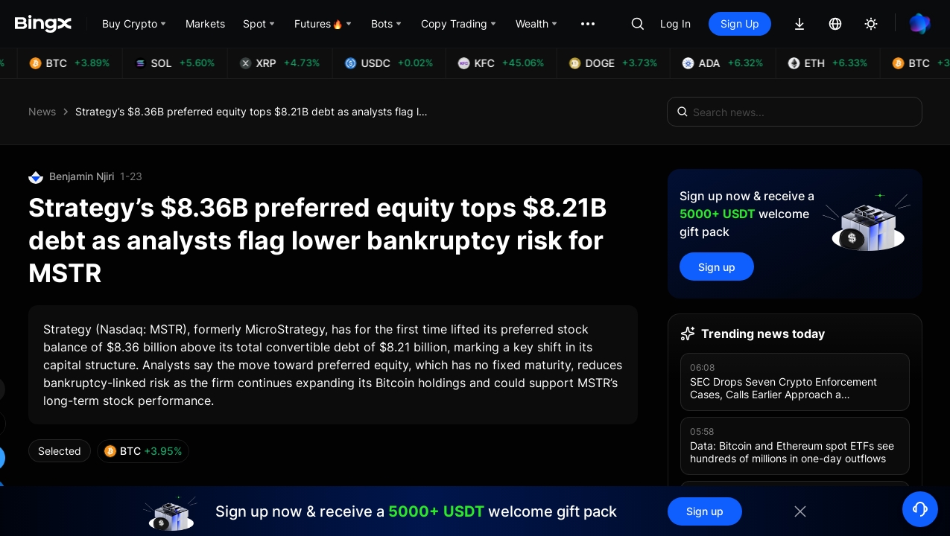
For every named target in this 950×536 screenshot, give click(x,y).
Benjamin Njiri (81, 176)
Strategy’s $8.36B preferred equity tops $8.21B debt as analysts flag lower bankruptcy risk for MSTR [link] (254, 111)
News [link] (42, 111)
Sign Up (740, 23)
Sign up (716, 267)
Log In (675, 23)
